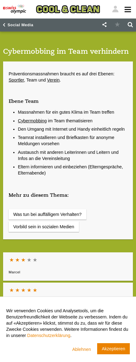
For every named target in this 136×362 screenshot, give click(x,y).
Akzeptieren (113, 348)
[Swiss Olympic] (14, 9)
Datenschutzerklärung (48, 335)
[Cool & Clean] (68, 9)
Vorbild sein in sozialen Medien (43, 226)
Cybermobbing (32, 120)
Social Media (21, 25)
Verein (53, 80)
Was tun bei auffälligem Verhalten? (47, 214)
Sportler (16, 80)
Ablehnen (81, 349)
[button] (104, 25)
